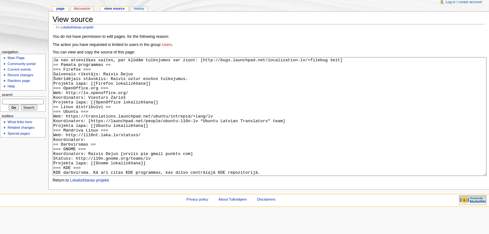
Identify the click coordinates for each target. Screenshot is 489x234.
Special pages (18, 133)
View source (114, 8)
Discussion (82, 8)
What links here (19, 122)
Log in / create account (464, 2)
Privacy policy (197, 223)
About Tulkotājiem (233, 223)
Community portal (21, 64)
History (139, 8)
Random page (18, 80)
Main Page (16, 58)
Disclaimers (266, 223)
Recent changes (20, 75)
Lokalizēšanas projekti (77, 27)
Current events (19, 69)
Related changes (20, 127)
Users (167, 44)
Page (60, 8)
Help (11, 86)
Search (7, 95)
